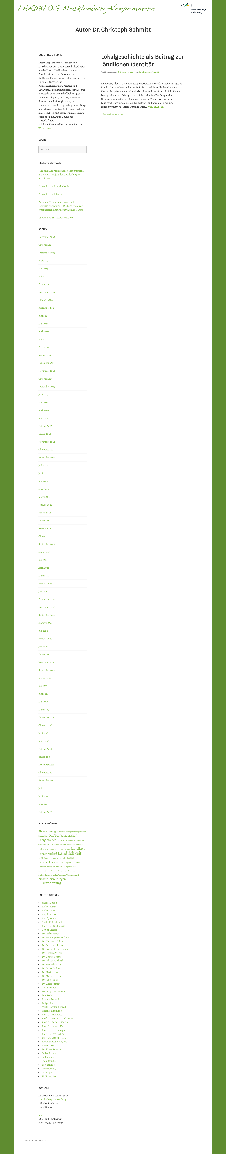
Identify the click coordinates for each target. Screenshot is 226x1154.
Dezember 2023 (46, 363)
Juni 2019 (43, 694)
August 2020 (45, 623)
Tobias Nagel (48, 1065)
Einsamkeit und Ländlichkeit (53, 186)
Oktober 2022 (45, 449)
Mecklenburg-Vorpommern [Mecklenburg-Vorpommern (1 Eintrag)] (48, 858)
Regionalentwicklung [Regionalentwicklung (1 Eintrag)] (56, 866)
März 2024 (43, 339)
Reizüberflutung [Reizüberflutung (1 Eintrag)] (44, 871)
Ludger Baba (48, 1003)
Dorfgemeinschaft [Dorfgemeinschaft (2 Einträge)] (66, 835)
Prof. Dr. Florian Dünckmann (57, 1018)
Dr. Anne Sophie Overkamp (56, 937)
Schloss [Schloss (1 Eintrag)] (60, 871)
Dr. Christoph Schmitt (148, 71)
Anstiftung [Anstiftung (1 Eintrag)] (75, 831)
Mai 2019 (43, 701)
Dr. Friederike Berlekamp (55, 949)
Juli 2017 (42, 788)
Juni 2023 (43, 394)
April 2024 (43, 331)
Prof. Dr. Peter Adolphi (54, 1030)
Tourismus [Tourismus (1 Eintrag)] (62, 875)
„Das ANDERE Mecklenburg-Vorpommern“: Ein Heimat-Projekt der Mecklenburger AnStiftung (61, 174)
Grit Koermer (49, 987)
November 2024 (46, 292)
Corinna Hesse (49, 930)
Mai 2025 (43, 268)
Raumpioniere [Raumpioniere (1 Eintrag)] (43, 866)
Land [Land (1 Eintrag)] (68, 849)
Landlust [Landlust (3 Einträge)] (78, 848)
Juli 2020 (43, 631)
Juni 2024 (43, 315)
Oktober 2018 (45, 725)
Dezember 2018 (46, 717)
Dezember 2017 (46, 764)
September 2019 (46, 670)
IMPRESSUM (28, 1140)
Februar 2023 (45, 426)
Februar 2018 (45, 749)
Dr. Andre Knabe (50, 933)
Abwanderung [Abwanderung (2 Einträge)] (47, 831)
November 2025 (46, 237)
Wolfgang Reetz (50, 1076)
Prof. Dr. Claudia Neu (53, 926)
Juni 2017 (43, 796)
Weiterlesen (155, 107)
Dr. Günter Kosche (51, 957)
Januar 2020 (44, 646)
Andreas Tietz (49, 910)
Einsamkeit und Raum (50, 194)
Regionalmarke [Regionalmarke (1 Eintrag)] (70, 866)
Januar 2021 (44, 591)
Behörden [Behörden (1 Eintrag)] (82, 831)
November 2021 (46, 528)
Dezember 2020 (46, 599)
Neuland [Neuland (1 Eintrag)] (57, 862)
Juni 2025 (43, 260)
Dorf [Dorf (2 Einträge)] (51, 835)
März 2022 (44, 497)
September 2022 (46, 457)
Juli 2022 (43, 465)
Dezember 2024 (46, 284)
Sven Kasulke (49, 1061)
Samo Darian (48, 1045)
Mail (40, 1115)
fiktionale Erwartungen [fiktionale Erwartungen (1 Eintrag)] (70, 840)
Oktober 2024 (45, 300)
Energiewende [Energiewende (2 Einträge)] (47, 840)
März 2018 (43, 741)
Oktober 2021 (45, 536)
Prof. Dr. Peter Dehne (53, 1034)
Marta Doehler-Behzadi (54, 1007)
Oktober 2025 (45, 245)
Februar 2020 (45, 638)
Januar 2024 (44, 355)
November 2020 (46, 607)
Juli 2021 (42, 560)
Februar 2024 (45, 347)
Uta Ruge (47, 1072)
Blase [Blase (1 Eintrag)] (46, 836)
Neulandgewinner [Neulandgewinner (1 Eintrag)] (67, 862)
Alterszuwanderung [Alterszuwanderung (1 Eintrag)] (63, 831)
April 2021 (43, 568)
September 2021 (46, 544)
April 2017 (43, 804)
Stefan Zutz (48, 1057)
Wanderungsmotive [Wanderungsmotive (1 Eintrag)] (73, 875)
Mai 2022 (43, 481)
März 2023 (43, 418)
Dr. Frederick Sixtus (52, 945)
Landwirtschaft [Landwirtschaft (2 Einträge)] (47, 854)
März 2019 (43, 709)
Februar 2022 (45, 505)
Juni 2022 (43, 473)
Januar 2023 (44, 434)
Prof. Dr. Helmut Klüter (54, 1026)
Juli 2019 (42, 686)
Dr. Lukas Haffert (51, 968)
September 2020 (46, 615)
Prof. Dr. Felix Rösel (52, 1014)
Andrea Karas (49, 906)
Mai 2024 (43, 323)
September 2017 (46, 780)
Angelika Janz (49, 914)
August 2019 (44, 678)
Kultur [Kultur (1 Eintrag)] (52, 849)
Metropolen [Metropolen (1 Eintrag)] (62, 858)
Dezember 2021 (46, 520)
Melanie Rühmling (52, 1011)
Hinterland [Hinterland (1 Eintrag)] (80, 844)
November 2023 (46, 371)
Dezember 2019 (46, 654)
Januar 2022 (44, 512)
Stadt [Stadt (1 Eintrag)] (74, 871)
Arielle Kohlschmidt (52, 922)
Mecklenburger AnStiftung (52, 1099)
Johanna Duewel (50, 999)
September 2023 (46, 386)
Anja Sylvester (49, 918)
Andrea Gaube (49, 903)
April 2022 (43, 489)
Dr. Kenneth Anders (52, 964)
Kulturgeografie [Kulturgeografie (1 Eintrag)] (60, 849)
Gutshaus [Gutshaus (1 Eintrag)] (54, 844)
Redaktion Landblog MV (54, 1041)
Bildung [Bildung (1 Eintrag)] (41, 836)
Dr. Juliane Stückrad (52, 960)
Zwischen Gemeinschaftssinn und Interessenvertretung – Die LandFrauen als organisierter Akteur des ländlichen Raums (60, 206)
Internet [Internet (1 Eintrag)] (46, 849)
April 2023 (43, 410)
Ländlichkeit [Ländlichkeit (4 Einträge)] (70, 853)
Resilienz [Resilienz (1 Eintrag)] (54, 871)
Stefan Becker (49, 1053)
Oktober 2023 (45, 378)
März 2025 (43, 276)
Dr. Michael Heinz (51, 976)
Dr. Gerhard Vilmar (52, 953)
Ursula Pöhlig (49, 1068)
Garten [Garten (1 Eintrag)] (81, 840)
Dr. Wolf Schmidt (51, 984)
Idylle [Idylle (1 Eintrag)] (40, 849)
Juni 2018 (43, 733)
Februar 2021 (45, 583)
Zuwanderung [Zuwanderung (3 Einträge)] (49, 883)
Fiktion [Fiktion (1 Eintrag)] (59, 840)
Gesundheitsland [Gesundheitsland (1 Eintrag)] (44, 844)
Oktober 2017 (45, 772)
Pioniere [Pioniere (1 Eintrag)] (77, 862)
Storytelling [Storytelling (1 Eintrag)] (53, 875)
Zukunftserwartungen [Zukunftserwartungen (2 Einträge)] (52, 879)
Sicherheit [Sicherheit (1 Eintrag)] (67, 871)
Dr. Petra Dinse (50, 980)
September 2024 (46, 308)
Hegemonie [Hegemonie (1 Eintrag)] (62, 844)
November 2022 (46, 441)
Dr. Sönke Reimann (52, 1049)
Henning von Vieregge (53, 991)
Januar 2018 (44, 757)
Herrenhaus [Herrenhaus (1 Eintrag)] (71, 844)
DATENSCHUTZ (40, 1140)
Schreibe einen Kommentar (113, 114)
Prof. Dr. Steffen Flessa (54, 1038)
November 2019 (46, 662)
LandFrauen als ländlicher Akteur (55, 217)
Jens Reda (47, 995)
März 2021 (43, 575)
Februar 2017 (45, 812)
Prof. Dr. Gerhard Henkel (55, 1022)
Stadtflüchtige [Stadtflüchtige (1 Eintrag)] (43, 875)
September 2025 (46, 252)
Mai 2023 (43, 402)
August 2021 (44, 552)
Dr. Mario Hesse (50, 972)
